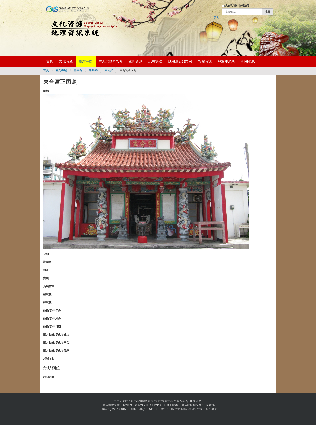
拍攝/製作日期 (52, 326)
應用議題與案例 (180, 61)
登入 (216, 17)
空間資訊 (135, 61)
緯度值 (47, 302)
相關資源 (205, 61)
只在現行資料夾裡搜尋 (237, 5)
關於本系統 (226, 61)
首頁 (49, 61)
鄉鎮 (46, 278)
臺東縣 (78, 70)
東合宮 (108, 70)
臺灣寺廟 (86, 61)
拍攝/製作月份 (52, 318)
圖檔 (46, 91)
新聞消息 (248, 61)
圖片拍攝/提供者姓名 (56, 334)
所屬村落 (48, 286)
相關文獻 (48, 358)
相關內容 (48, 377)
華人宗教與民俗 (111, 61)
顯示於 (47, 262)
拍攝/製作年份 (52, 310)
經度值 (47, 294)
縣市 (46, 270)
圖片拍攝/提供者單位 (56, 342)
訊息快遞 (155, 61)
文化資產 (66, 61)
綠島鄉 (93, 70)
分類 (46, 254)
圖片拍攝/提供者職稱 (56, 350)
